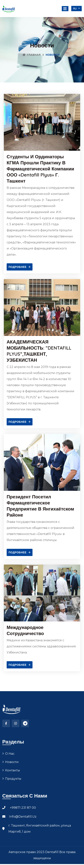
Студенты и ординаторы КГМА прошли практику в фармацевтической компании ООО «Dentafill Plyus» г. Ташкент (40, 169)
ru (75, 8)
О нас (9, 756)
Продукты (13, 781)
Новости (12, 764)
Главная (31, 54)
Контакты (12, 773)
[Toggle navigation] (65, 8)
